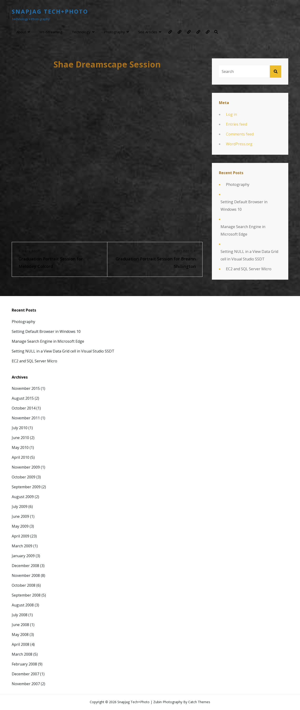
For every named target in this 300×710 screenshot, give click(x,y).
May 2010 (20, 447)
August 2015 (23, 398)
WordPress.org (239, 144)
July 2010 (19, 427)
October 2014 (23, 408)
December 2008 (25, 565)
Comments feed (240, 134)
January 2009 (23, 555)
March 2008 (22, 654)
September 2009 (26, 486)
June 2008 (20, 624)
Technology (81, 32)
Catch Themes (199, 702)
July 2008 (19, 614)
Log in (231, 114)
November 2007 (26, 683)
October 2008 (23, 585)
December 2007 (25, 673)
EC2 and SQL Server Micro (248, 268)
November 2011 (26, 418)
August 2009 (23, 496)
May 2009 (20, 526)
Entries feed (236, 124)
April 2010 (20, 457)
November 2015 (26, 388)
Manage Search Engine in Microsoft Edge (243, 230)
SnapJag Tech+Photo (50, 11)
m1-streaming (50, 32)
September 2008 (26, 595)
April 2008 (20, 644)
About (21, 32)
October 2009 (23, 477)
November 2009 (26, 467)
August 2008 (23, 605)
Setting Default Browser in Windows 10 (244, 205)
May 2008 (20, 634)
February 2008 (24, 664)
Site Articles (147, 32)
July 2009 (19, 506)
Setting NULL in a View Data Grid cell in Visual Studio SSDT (249, 255)
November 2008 (26, 575)
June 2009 (20, 516)
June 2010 (20, 437)
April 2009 (20, 536)
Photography (114, 32)
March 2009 (22, 545)
